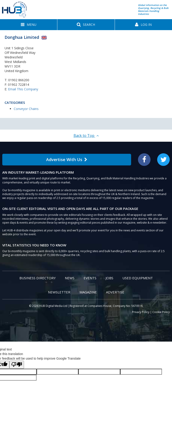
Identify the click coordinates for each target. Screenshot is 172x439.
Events (90, 278)
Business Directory (37, 278)
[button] (28, 24)
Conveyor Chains (26, 109)
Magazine (88, 292)
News (69, 278)
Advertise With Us (66, 159)
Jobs (109, 278)
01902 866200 (18, 80)
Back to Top (86, 135)
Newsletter (59, 292)
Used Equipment (137, 278)
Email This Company (23, 89)
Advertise (115, 292)
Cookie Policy (161, 312)
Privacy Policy (140, 312)
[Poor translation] (16, 365)
